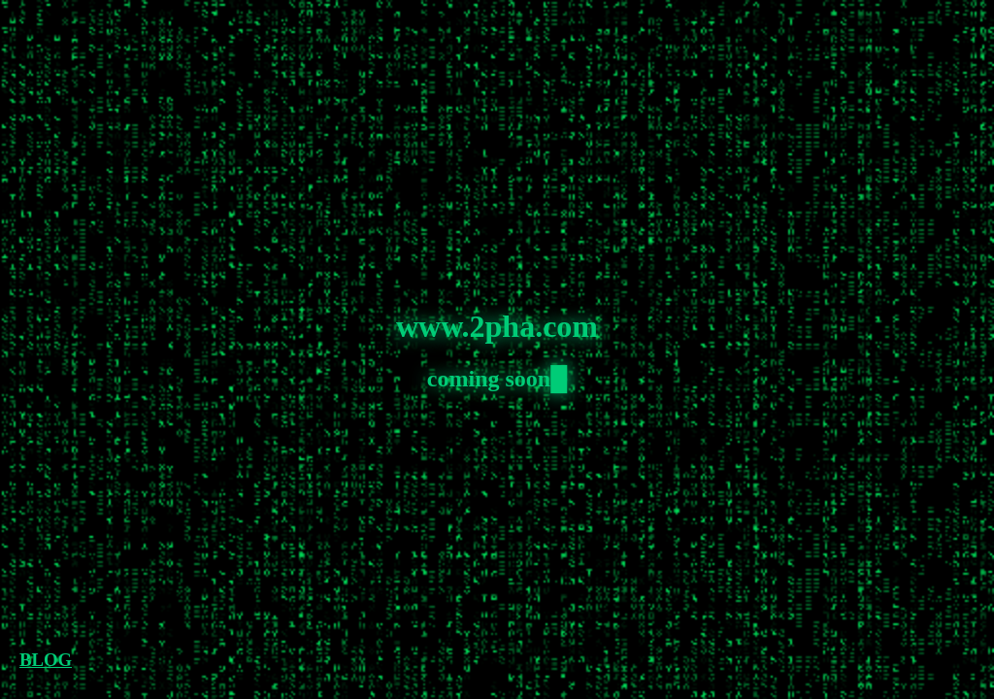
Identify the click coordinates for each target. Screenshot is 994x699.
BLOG (45, 659)
